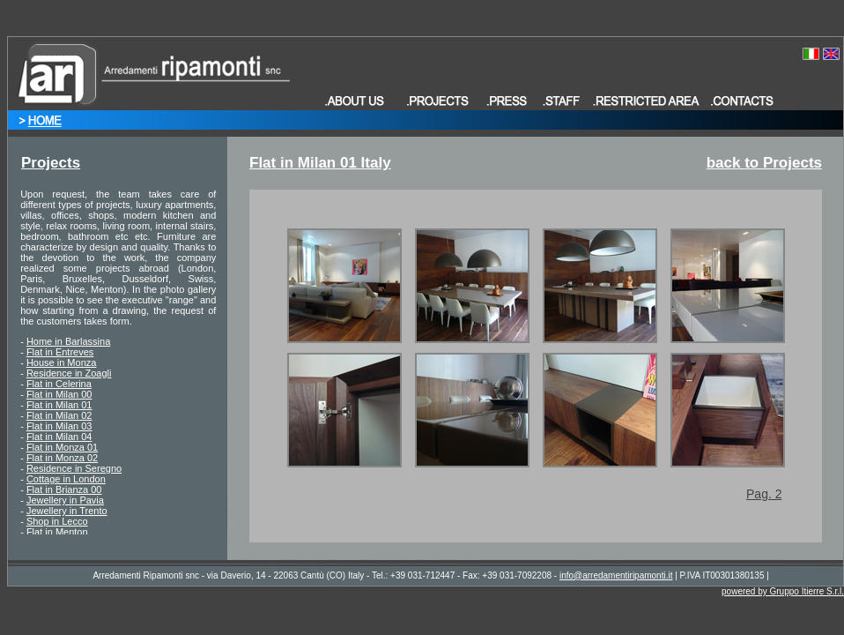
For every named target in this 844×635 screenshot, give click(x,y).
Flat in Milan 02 (59, 415)
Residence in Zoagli (69, 373)
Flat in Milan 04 (59, 436)
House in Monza (61, 362)
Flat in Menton (57, 532)
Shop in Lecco (57, 521)
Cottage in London (66, 479)
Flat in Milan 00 (59, 394)
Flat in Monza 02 (62, 457)
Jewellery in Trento (66, 510)
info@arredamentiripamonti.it (616, 575)
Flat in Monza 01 (62, 447)
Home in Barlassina (68, 341)
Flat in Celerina (59, 383)
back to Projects (764, 162)
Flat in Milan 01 (59, 405)
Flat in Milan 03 (59, 426)
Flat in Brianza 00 (64, 489)
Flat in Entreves (59, 352)
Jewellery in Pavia (65, 500)
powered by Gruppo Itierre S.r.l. (783, 591)
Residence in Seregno (74, 468)
